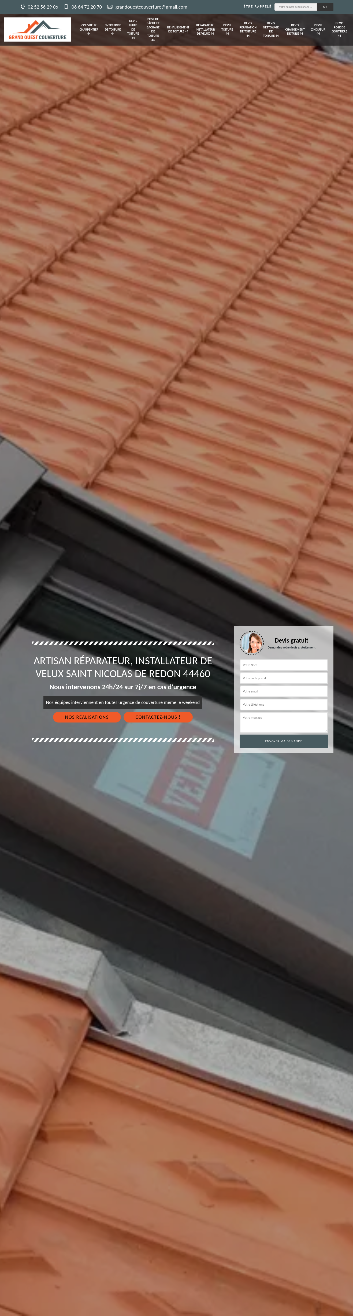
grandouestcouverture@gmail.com (147, 6)
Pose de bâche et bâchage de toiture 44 (153, 29)
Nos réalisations (87, 717)
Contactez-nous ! (158, 717)
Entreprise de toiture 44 (113, 29)
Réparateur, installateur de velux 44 (205, 29)
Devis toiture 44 (227, 29)
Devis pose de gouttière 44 (339, 29)
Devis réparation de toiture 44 (248, 29)
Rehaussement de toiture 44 (178, 29)
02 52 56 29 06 (39, 6)
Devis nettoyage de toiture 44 (271, 29)
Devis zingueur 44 (318, 29)
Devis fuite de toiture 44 (133, 29)
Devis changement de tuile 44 (295, 29)
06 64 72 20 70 (83, 6)
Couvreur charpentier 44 (89, 29)
